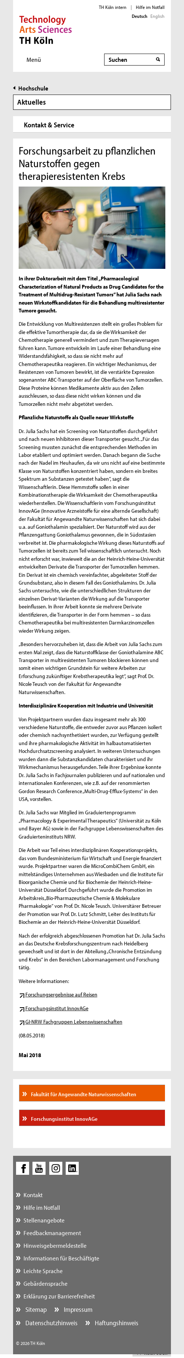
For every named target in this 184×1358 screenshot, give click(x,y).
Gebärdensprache (46, 1283)
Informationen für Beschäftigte (61, 1258)
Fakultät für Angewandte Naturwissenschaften (83, 1094)
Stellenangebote (44, 1220)
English (157, 16)
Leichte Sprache (43, 1271)
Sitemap (35, 1309)
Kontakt (33, 1195)
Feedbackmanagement (52, 1233)
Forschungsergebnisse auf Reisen (61, 994)
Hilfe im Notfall (150, 7)
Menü (33, 59)
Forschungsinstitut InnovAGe (56, 1008)
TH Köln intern (113, 7)
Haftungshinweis (115, 1323)
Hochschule (33, 88)
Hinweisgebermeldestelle (55, 1245)
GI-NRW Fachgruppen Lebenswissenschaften (73, 1021)
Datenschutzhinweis (51, 1323)
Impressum (77, 1309)
